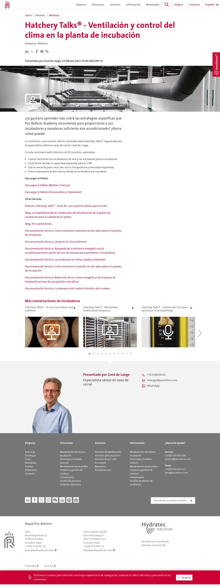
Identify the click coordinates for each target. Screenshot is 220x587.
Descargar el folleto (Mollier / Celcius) (47, 185)
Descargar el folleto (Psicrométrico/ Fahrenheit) (53, 192)
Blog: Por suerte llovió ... (39, 224)
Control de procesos (70, 480)
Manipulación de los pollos (74, 466)
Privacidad (30, 565)
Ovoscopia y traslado (71, 459)
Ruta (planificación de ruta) (39, 550)
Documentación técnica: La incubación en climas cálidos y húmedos (65, 259)
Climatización (67, 477)
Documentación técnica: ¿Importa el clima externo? (55, 241)
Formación (100, 462)
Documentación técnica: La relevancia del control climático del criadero (67, 288)
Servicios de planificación (108, 451)
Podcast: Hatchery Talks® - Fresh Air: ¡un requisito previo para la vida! (66, 206)
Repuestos (100, 466)
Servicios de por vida (105, 459)
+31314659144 (156, 375)
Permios (48, 565)
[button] (42, 51)
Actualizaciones (103, 470)
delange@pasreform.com (162, 380)
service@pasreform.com (178, 459)
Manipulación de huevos (73, 451)
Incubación (65, 455)
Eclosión (64, 462)
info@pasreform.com (176, 472)
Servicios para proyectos (108, 455)
